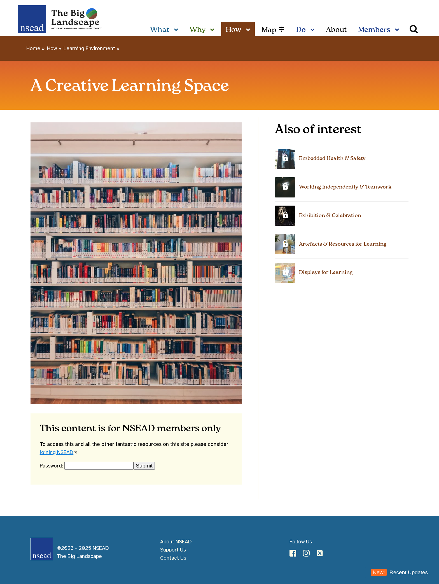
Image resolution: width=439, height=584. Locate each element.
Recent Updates (399, 572)
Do (301, 30)
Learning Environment (89, 48)
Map (268, 30)
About (336, 30)
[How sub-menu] (249, 30)
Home (33, 48)
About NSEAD (176, 541)
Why (198, 30)
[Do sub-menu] (313, 30)
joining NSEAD (56, 452)
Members (374, 30)
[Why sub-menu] (213, 30)
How (233, 30)
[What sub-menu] (177, 30)
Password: (52, 465)
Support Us (173, 549)
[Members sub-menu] (398, 30)
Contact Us (173, 558)
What (159, 30)
